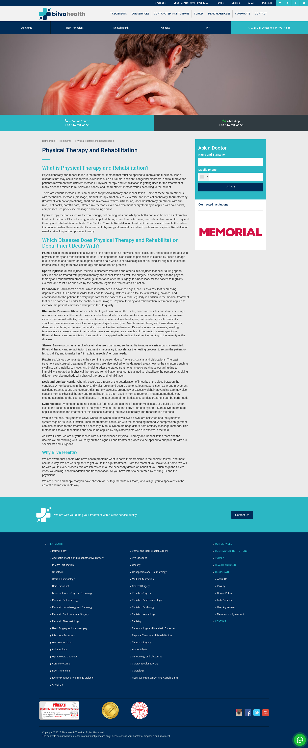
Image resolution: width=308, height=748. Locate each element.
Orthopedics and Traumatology (149, 572)
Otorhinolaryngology (63, 579)
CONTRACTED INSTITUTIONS (171, 13)
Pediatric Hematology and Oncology (72, 607)
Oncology (57, 572)
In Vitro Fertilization (63, 565)
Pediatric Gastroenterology (147, 600)
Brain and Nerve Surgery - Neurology (72, 593)
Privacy (221, 586)
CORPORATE (242, 13)
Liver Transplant (61, 670)
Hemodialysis (139, 649)
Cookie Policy (224, 593)
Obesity (165, 27)
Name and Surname (211, 154)
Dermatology (59, 551)
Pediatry (136, 621)
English (236, 3)
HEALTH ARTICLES (219, 13)
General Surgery (141, 586)
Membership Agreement (230, 614)
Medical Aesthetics (143, 579)
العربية (251, 3)
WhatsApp (231, 123)
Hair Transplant (74, 27)
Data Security (224, 600)
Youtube (265, 712)
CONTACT (261, 13)
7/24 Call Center (77, 123)
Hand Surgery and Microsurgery (69, 628)
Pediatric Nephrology (143, 614)
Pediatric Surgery (141, 593)
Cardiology (138, 670)
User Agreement (226, 607)
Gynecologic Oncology (64, 656)
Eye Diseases (139, 558)
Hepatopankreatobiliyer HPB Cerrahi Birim (155, 677)
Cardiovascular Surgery (145, 663)
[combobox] (204, 177)
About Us (222, 579)
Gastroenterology (62, 642)
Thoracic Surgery (141, 642)
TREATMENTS (118, 13)
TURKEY (199, 13)
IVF (208, 27)
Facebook (248, 712)
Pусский (267, 3)
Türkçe (220, 3)
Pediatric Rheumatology (65, 621)
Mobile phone (207, 169)
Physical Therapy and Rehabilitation (152, 635)
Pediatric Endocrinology (65, 600)
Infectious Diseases (63, 635)
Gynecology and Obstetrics (147, 656)
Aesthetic (26, 27)
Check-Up (57, 684)
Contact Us (242, 515)
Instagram (239, 712)
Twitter (256, 712)
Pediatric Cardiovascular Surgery (70, 614)
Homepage (160, 3)
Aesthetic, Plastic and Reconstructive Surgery (78, 558)
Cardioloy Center (61, 663)
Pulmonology (59, 649)
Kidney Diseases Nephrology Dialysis (73, 677)
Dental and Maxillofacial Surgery (150, 551)
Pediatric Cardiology (143, 607)
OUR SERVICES (140, 13)
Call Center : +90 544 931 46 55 (191, 3)
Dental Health (121, 27)
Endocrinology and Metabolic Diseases (154, 628)
